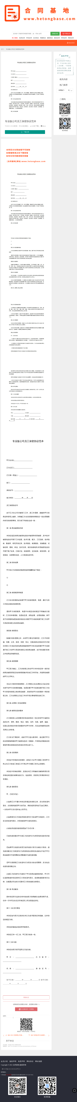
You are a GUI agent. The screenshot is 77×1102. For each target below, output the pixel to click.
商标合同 (71, 38)
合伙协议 (36, 38)
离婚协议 (43, 38)
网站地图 (38, 1061)
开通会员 (66, 34)
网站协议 (30, 1061)
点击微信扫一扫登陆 (26, 1009)
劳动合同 (29, 38)
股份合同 (57, 38)
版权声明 (13, 1061)
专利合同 (64, 38)
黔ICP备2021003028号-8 (11, 1069)
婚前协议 (50, 38)
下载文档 (25, 132)
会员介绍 (4, 1061)
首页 (2, 49)
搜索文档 (55, 33)
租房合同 (22, 38)
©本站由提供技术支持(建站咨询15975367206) (17, 1074)
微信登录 (71, 43)
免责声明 (21, 1061)
